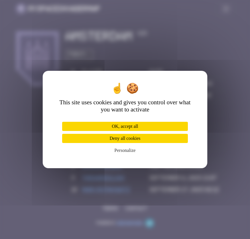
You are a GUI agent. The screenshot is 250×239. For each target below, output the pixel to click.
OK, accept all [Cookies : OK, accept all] (125, 126)
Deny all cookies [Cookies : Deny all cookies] (125, 138)
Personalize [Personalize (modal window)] (125, 150)
